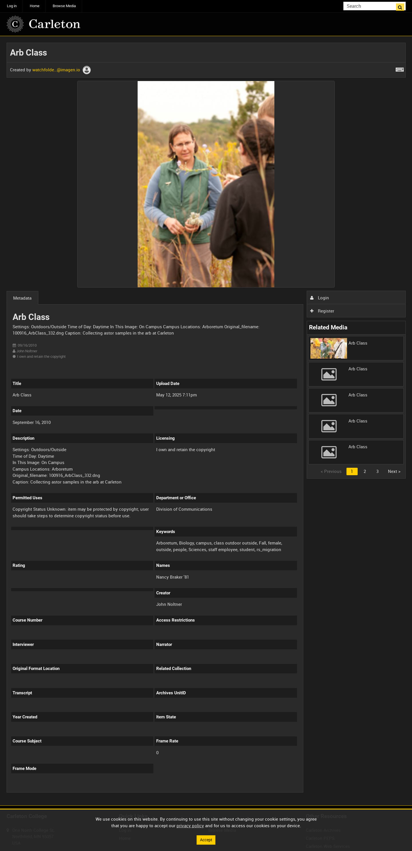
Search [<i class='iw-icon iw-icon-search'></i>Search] (402, 5)
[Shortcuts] (400, 68)
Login (319, 297)
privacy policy (190, 825)
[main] (206, 421)
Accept (206, 839)
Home (34, 5)
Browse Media (64, 5)
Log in (12, 5)
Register (322, 311)
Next (394, 471)
